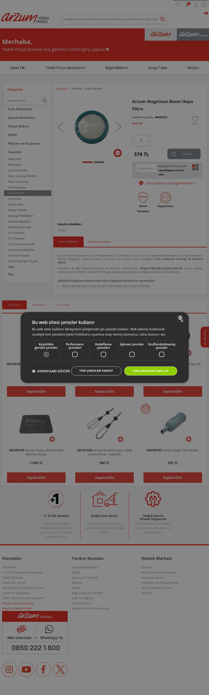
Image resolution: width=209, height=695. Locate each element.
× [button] (181, 316)
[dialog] (105, 347)
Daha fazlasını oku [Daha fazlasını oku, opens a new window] (153, 330)
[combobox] (180, 313)
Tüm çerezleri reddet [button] (92, 367)
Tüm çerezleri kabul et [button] (149, 367)
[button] (51, 378)
